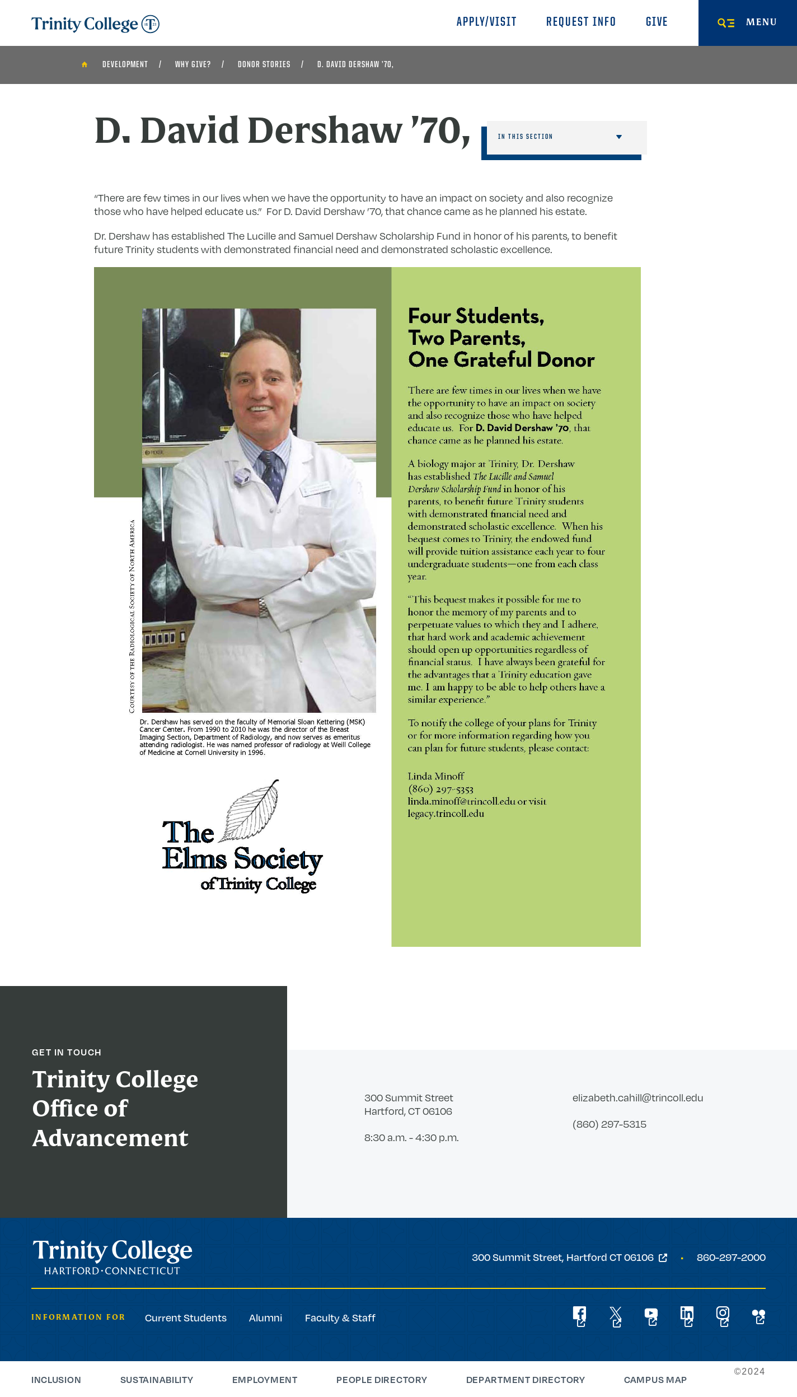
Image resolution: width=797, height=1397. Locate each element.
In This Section (526, 137)
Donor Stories (264, 64)
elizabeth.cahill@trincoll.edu (638, 1097)
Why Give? (193, 64)
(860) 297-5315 (609, 1124)
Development (125, 64)
